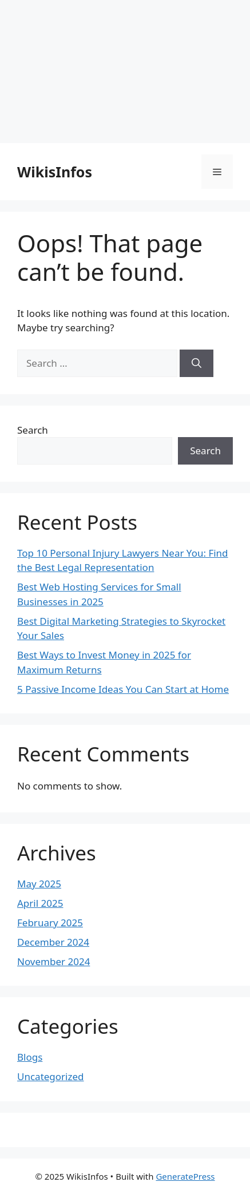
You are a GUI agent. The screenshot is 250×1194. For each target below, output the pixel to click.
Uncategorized (50, 1076)
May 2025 (39, 883)
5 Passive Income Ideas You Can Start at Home (123, 689)
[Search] (196, 363)
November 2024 (53, 961)
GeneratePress (185, 1176)
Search (32, 430)
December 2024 (53, 942)
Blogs (29, 1057)
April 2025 (40, 903)
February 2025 (50, 922)
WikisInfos (54, 171)
